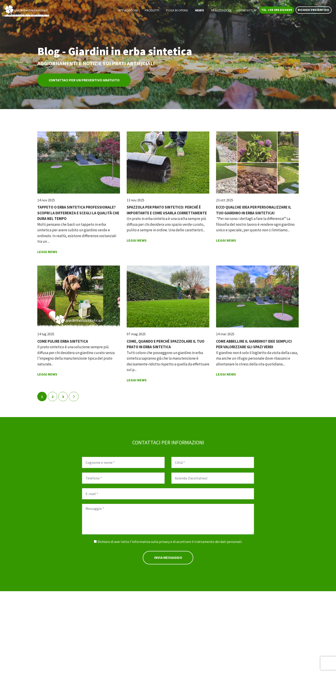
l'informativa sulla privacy (150, 542)
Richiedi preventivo (313, 10)
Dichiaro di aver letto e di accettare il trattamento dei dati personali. (169, 542)
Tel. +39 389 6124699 (276, 10)
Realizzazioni (221, 11)
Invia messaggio (168, 558)
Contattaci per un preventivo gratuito (85, 80)
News (199, 11)
